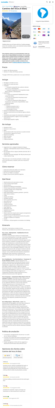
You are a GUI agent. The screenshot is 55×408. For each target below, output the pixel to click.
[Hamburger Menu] (52, 2)
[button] (50, 2)
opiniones (14, 10)
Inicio (3, 6)
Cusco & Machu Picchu (11, 6)
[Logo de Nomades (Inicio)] (5, 2)
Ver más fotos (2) (25, 36)
